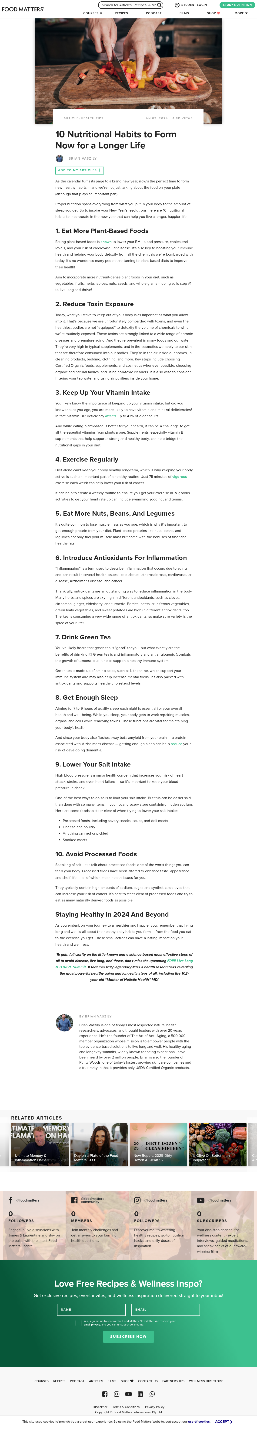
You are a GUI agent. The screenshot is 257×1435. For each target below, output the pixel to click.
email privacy (92, 1324)
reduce (176, 744)
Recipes (121, 13)
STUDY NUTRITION (237, 5)
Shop (213, 13)
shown (106, 242)
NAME (66, 1310)
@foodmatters (28, 1200)
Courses (91, 13)
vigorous (179, 476)
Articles (96, 1381)
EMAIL (141, 1310)
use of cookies (199, 1422)
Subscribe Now (128, 1336)
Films (184, 13)
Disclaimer (100, 1407)
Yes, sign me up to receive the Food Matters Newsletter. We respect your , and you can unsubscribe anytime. (130, 1322)
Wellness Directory (206, 1381)
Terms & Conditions (126, 1407)
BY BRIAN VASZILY (95, 1016)
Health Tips (92, 118)
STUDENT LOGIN (190, 5)
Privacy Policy (154, 1407)
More (239, 13)
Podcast (154, 13)
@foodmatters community (92, 1200)
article (71, 118)
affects (111, 416)
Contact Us (148, 1381)
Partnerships (173, 1381)
